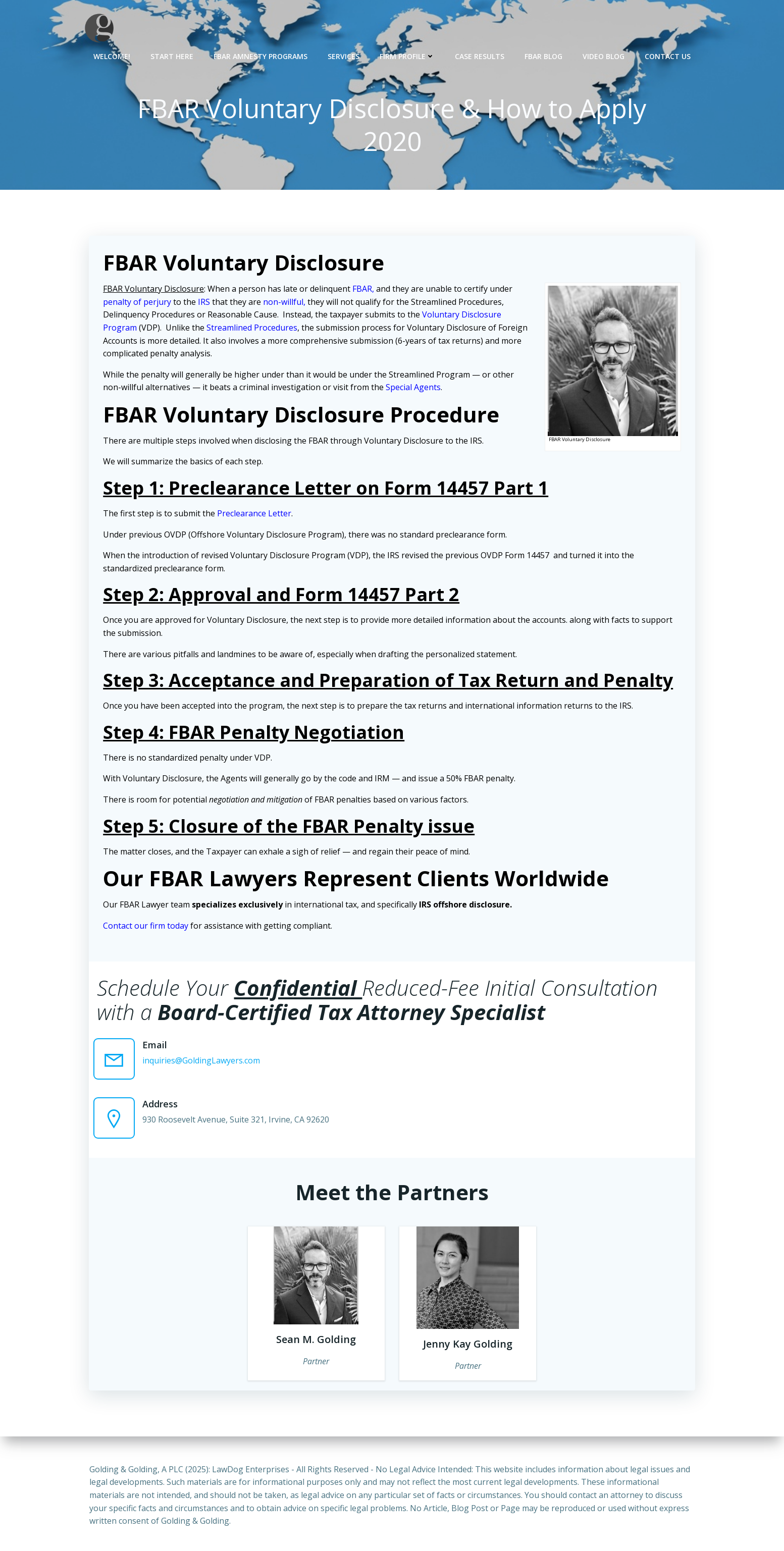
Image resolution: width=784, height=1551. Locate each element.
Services (343, 56)
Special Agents (414, 388)
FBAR (363, 289)
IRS (205, 302)
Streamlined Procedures (252, 328)
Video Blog (603, 56)
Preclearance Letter (255, 514)
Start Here (171, 56)
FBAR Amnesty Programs (260, 56)
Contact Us (668, 56)
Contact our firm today (146, 926)
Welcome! (111, 56)
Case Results (479, 56)
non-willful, (285, 302)
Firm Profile (407, 56)
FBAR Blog (543, 56)
